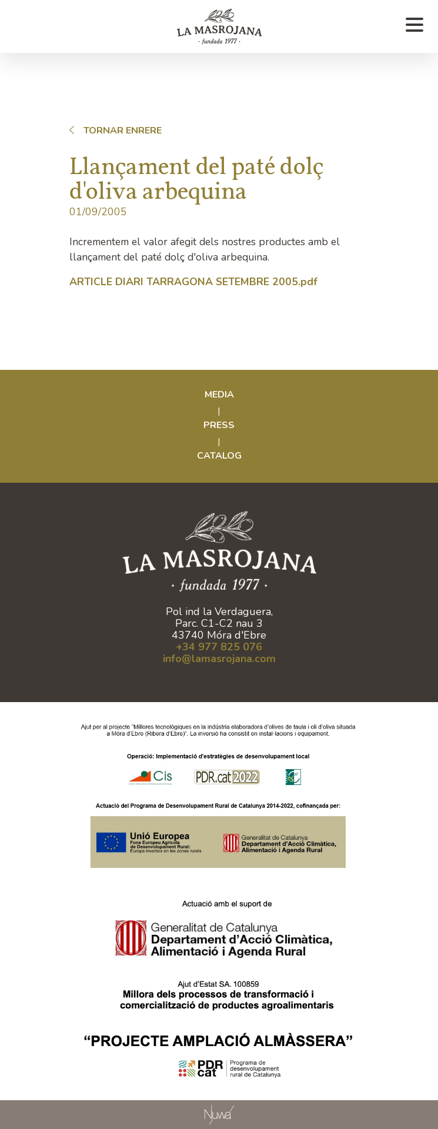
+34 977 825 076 (219, 647)
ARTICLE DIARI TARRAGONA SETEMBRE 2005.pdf (193, 282)
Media (219, 394)
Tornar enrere (113, 130)
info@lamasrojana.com (219, 659)
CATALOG (219, 455)
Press (219, 425)
